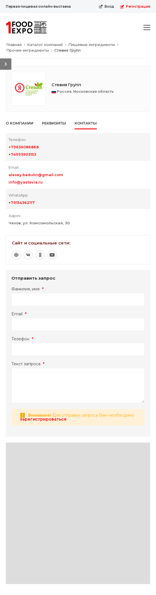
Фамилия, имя (27, 289)
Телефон (22, 338)
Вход (106, 6)
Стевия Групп (66, 84)
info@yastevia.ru (26, 182)
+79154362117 (22, 202)
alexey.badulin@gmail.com (36, 174)
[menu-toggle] (146, 27)
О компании (19, 123)
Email (18, 314)
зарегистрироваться (43, 419)
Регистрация (135, 6)
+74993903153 (22, 154)
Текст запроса (27, 363)
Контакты (86, 123)
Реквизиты (54, 123)
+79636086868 (24, 147)
